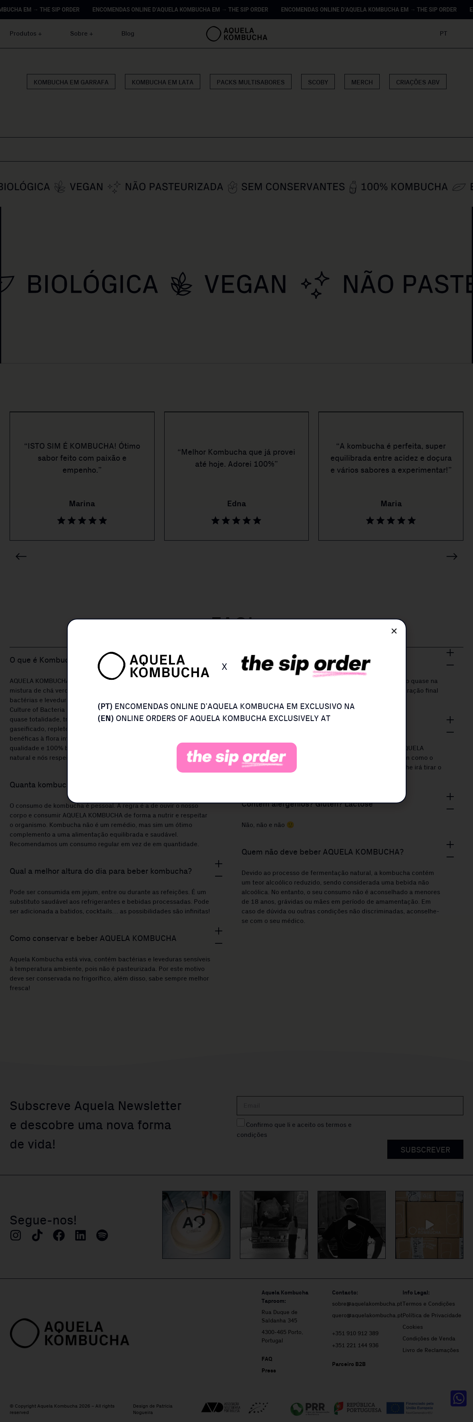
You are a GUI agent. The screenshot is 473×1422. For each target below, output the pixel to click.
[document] (236, 711)
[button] (394, 631)
